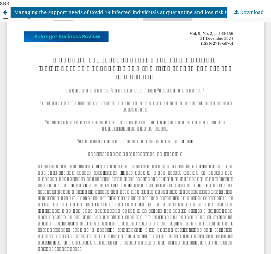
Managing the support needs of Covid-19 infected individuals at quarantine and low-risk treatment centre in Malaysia (142, 12)
